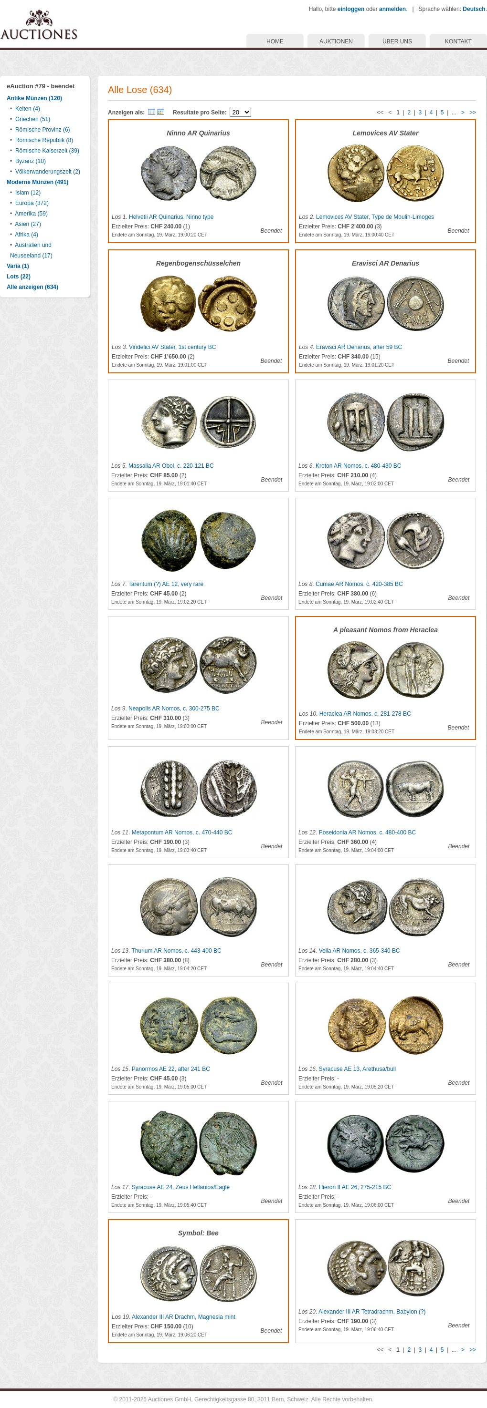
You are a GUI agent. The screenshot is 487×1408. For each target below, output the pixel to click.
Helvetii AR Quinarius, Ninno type (171, 217)
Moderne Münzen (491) (37, 182)
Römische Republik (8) (44, 140)
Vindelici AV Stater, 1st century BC (172, 347)
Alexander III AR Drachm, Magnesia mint (183, 1317)
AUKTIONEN (336, 41)
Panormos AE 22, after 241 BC (171, 1069)
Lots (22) (19, 276)
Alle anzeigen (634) (32, 287)
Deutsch (474, 9)
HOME (275, 41)
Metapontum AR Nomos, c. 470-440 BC (182, 832)
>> (472, 112)
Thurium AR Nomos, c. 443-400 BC (176, 950)
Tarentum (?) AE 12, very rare (165, 584)
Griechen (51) (32, 119)
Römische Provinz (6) (42, 129)
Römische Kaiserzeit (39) (47, 150)
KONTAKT (458, 41)
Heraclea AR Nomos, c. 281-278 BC (365, 713)
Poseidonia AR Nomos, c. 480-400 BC (367, 832)
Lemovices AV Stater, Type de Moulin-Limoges (375, 217)
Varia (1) (18, 266)
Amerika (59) (31, 213)
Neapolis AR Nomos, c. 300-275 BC (174, 708)
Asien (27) (28, 224)
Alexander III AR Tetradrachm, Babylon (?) (372, 1311)
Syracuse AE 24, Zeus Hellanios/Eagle (181, 1187)
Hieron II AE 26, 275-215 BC (355, 1187)
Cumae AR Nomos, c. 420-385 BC (359, 584)
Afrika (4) (26, 234)
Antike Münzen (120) (34, 98)
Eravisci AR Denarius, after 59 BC (359, 347)
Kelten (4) (27, 108)
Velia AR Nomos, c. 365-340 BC (359, 950)
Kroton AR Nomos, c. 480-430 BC (358, 465)
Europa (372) (32, 203)
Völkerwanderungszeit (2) (47, 171)
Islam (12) (28, 192)
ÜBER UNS (397, 41)
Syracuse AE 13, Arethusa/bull (357, 1069)
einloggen (351, 9)
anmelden (392, 9)
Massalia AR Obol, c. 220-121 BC (171, 465)
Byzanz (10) (30, 161)
